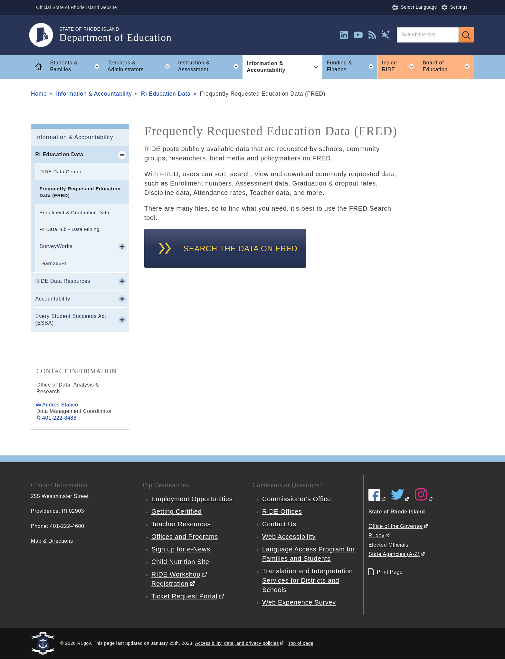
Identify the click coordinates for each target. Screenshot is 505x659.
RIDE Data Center (60, 171)
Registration (169, 583)
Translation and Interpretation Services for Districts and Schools (307, 580)
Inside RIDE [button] (400, 66)
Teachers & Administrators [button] (141, 66)
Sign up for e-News (180, 549)
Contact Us (279, 524)
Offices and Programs (184, 536)
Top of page (301, 643)
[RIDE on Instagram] (423, 499)
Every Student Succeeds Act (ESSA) (70, 319)
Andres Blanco (60, 404)
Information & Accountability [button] (284, 67)
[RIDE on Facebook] (377, 499)
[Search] (428, 35)
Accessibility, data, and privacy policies (237, 643)
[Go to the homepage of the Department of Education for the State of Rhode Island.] (45, 35)
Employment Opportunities (192, 498)
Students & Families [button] (76, 66)
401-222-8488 (59, 418)
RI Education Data (166, 94)
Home (39, 94)
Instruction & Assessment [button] (210, 66)
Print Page (390, 572)
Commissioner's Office (296, 498)
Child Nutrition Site (180, 561)
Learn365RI (53, 263)
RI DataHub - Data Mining (70, 229)
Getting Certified (176, 511)
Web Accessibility (289, 536)
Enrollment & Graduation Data (75, 212)
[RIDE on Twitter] (400, 499)
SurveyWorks (56, 246)
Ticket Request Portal (184, 596)
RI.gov (376, 535)
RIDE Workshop (175, 574)
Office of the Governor (395, 526)
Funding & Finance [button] (352, 66)
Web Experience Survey (299, 602)
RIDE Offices (282, 511)
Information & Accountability (94, 94)
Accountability (53, 298)
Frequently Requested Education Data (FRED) (80, 192)
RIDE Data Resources (63, 281)
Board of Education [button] (448, 66)
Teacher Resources (181, 524)
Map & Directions (52, 541)
